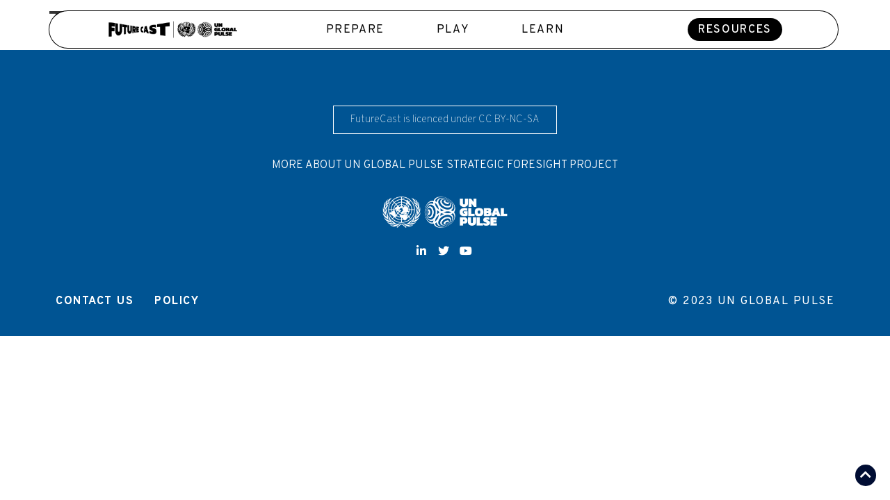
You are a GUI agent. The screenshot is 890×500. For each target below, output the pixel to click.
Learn (542, 30)
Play (453, 30)
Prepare (355, 30)
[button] (735, 29)
